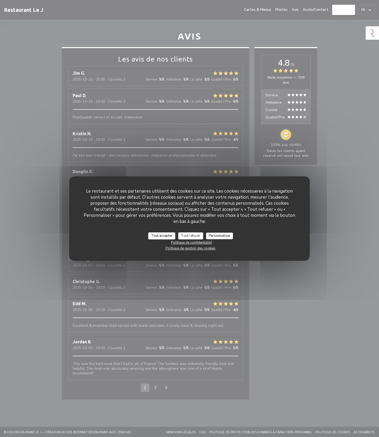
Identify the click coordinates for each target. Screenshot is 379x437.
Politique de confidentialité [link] (191, 242)
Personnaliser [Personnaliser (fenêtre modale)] (219, 235)
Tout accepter (161, 235)
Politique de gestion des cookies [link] (191, 248)
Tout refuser (190, 235)
